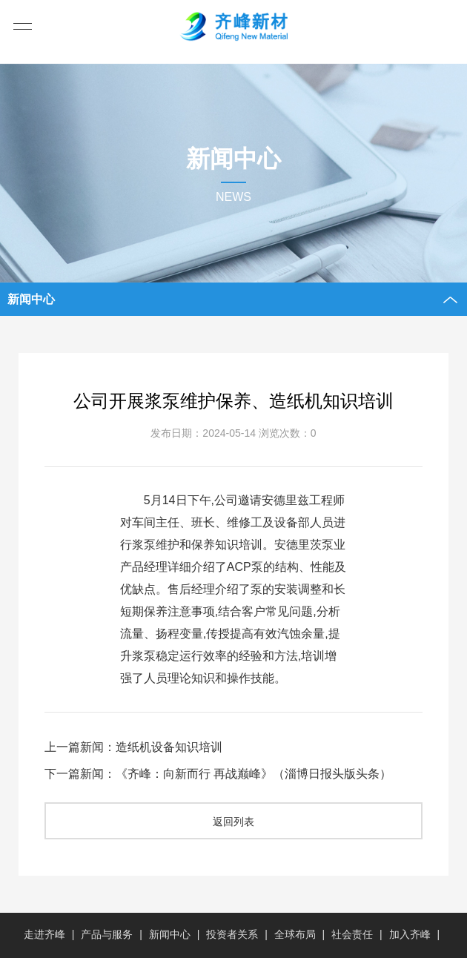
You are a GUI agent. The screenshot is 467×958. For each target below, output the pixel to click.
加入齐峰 (410, 934)
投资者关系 (232, 934)
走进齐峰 (44, 934)
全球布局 (295, 934)
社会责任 (352, 934)
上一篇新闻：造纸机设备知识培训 (133, 747)
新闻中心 (170, 934)
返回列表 (233, 821)
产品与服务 (107, 934)
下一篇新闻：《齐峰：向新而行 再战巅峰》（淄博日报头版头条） (217, 773)
